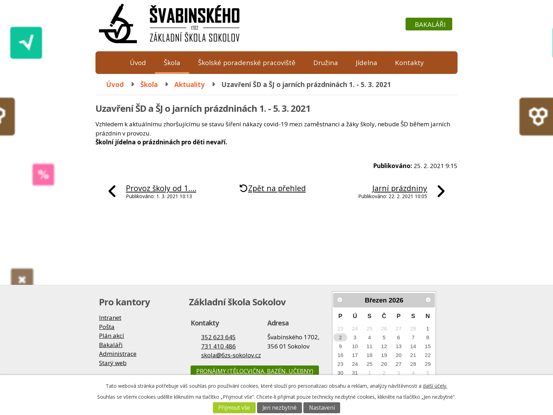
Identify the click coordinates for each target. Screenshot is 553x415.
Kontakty (409, 62)
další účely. (435, 385)
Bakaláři (430, 24)
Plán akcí (111, 336)
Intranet (110, 317)
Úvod (138, 62)
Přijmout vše (234, 407)
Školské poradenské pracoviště (247, 62)
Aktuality (189, 84)
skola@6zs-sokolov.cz (231, 355)
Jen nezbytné (279, 407)
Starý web (113, 363)
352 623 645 (218, 337)
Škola (172, 62)
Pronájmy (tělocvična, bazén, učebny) (254, 371)
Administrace (117, 354)
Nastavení (322, 407)
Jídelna (366, 62)
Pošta (107, 327)
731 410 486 (218, 346)
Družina (325, 62)
